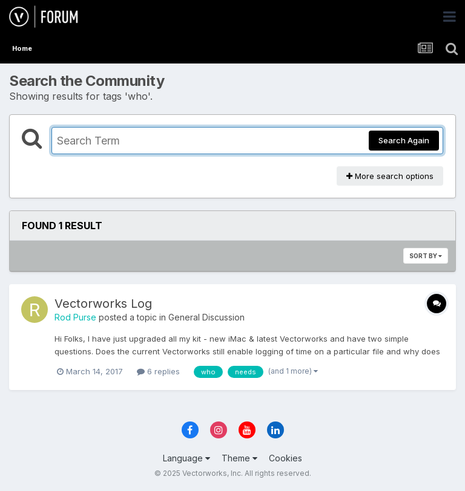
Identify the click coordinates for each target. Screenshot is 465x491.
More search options (390, 176)
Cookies (285, 458)
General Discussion (206, 317)
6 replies (158, 371)
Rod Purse (75, 317)
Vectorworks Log (103, 303)
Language (186, 458)
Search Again (403, 140)
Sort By (425, 255)
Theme (239, 458)
